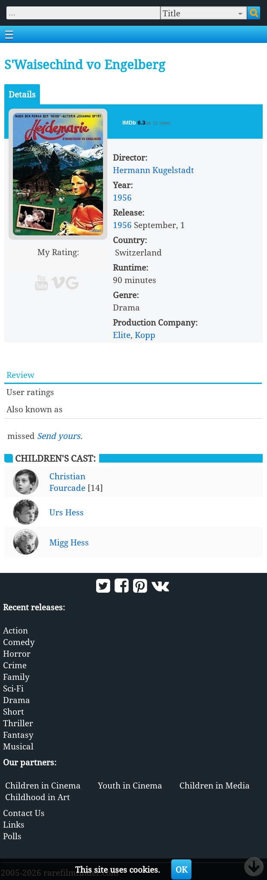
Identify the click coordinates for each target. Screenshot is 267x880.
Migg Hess (69, 542)
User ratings (30, 392)
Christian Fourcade (67, 481)
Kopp (145, 335)
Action (15, 630)
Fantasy (18, 734)
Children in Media (214, 785)
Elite (121, 335)
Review (20, 375)
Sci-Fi (13, 688)
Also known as (34, 409)
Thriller (18, 723)
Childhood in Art (37, 797)
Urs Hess (66, 512)
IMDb (129, 122)
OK (181, 869)
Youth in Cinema (130, 785)
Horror (16, 653)
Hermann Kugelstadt (153, 170)
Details (22, 94)
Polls (12, 836)
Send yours (58, 436)
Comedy (19, 642)
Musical (18, 746)
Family (16, 676)
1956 (122, 197)
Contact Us (24, 813)
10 (90, 263)
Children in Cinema (43, 785)
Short (13, 711)
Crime (15, 665)
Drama (16, 700)
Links (13, 824)
